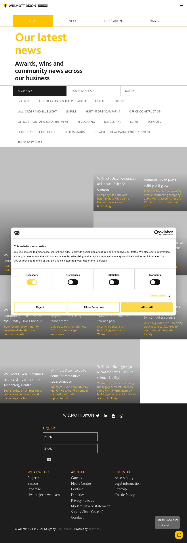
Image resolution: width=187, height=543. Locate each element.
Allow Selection (93, 307)
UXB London (64, 529)
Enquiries (77, 495)
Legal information (128, 483)
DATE (129, 91)
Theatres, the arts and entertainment (122, 132)
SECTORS (25, 91)
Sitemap (121, 489)
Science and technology (36, 132)
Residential (112, 121)
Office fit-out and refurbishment (43, 121)
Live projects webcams (44, 495)
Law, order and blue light (37, 111)
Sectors (33, 483)
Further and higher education (62, 101)
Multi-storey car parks (102, 111)
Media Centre (81, 483)
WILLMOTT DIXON (78, 415)
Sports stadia (74, 132)
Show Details (158, 295)
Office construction (145, 111)
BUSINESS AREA (83, 91)
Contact (77, 489)
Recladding (86, 121)
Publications (113, 21)
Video (73, 21)
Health (100, 101)
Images (154, 21)
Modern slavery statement (90, 506)
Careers (76, 478)
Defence (24, 101)
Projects (33, 478)
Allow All (147, 307)
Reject (40, 307)
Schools (154, 121)
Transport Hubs (30, 142)
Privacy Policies (82, 500)
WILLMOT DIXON (25, 5)
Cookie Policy (125, 495)
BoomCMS (94, 529)
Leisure (71, 111)
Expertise (34, 489)
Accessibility (124, 478)
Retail (134, 121)
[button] (49, 459)
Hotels (120, 101)
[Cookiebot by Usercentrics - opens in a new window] (157, 233)
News (33, 21)
